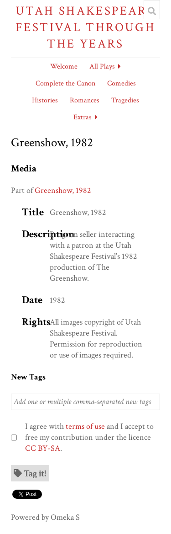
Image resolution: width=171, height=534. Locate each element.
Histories (45, 100)
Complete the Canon (65, 83)
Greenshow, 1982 (63, 190)
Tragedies (125, 100)
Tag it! (35, 473)
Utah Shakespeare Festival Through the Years (85, 27)
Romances (84, 100)
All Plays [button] (102, 66)
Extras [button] (82, 117)
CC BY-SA (42, 448)
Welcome (64, 66)
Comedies (121, 83)
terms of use (85, 426)
